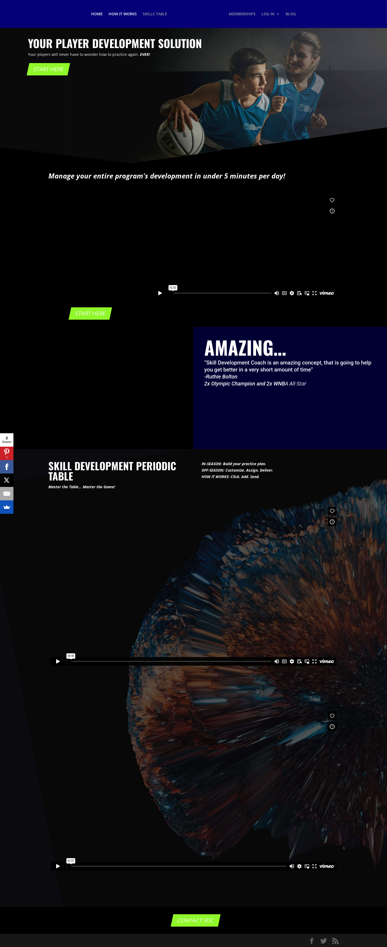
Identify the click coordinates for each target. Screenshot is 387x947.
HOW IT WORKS (123, 14)
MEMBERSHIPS (242, 14)
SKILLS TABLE (155, 14)
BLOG (291, 14)
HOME (97, 14)
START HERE (48, 69)
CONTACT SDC (196, 920)
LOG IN (267, 14)
